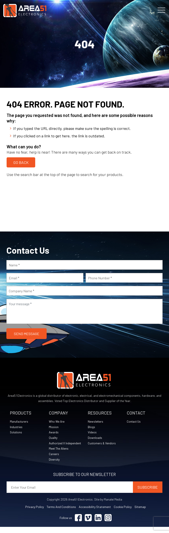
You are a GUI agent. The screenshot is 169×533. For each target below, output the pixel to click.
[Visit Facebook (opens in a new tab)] (78, 524)
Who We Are (57, 421)
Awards (54, 432)
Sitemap (140, 513)
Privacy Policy (34, 513)
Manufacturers (19, 421)
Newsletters (96, 421)
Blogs (91, 427)
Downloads (95, 438)
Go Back (21, 162)
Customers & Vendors (102, 443)
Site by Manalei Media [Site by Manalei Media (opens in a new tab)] (108, 505)
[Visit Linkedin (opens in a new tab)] (98, 524)
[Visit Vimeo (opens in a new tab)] (88, 524)
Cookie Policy (123, 513)
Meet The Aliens (59, 454)
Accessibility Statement (95, 513)
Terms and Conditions (61, 513)
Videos (92, 432)
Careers (54, 460)
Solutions (16, 432)
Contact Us (134, 421)
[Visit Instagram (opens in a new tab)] (108, 524)
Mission (54, 427)
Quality (53, 438)
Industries (16, 427)
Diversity (54, 465)
